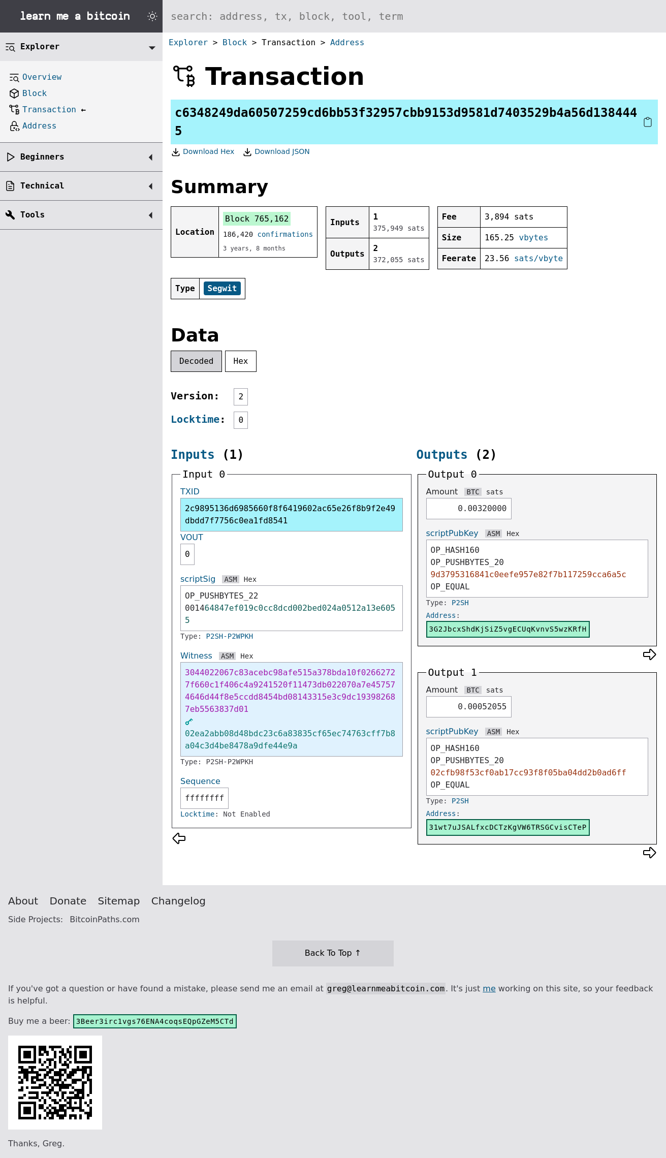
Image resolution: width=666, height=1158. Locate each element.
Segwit (222, 288)
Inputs (193, 455)
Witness (196, 656)
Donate (68, 901)
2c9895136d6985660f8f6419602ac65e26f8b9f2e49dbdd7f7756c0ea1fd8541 (290, 514)
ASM (230, 579)
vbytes (534, 237)
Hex (241, 361)
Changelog (178, 901)
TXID (190, 491)
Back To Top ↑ (333, 953)
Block (235, 42)
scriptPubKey (452, 533)
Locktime (195, 419)
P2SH (460, 603)
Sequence (200, 781)
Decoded (196, 361)
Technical (42, 186)
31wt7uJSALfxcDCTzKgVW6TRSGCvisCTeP (508, 827)
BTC (472, 492)
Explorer (188, 42)
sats (494, 492)
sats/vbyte (538, 258)
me (489, 988)
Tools (32, 215)
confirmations (285, 234)
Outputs (442, 455)
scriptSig (197, 579)
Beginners (42, 157)
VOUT (191, 537)
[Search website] (414, 16)
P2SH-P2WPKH (229, 636)
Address (347, 42)
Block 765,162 (257, 219)
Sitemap (119, 901)
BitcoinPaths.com (105, 919)
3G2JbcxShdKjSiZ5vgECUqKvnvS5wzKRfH (508, 629)
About (23, 901)
